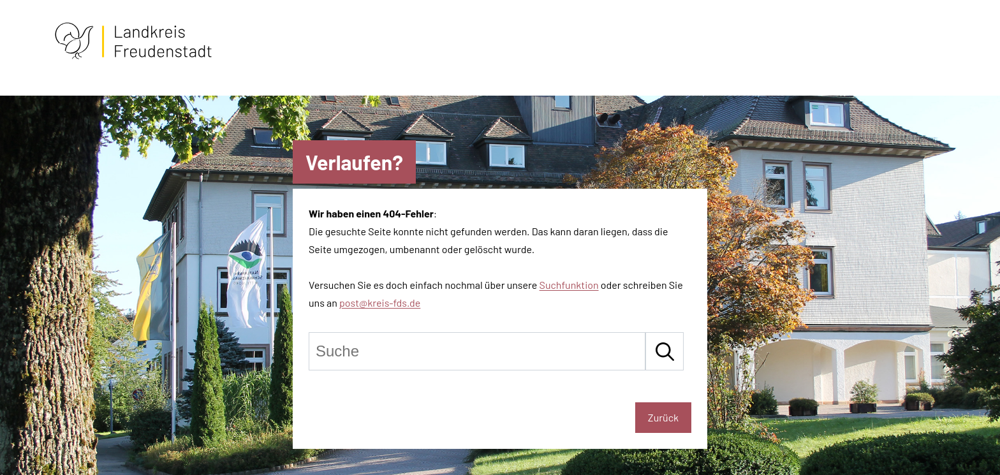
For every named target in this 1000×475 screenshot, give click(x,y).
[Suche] (477, 351)
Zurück (663, 417)
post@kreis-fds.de (379, 302)
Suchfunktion (569, 285)
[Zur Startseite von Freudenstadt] (133, 56)
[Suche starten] (664, 351)
